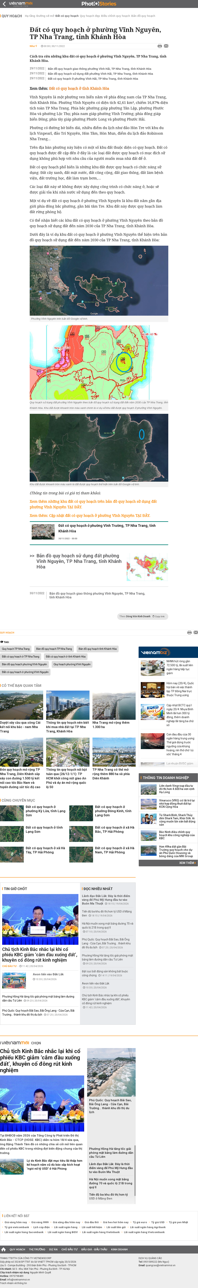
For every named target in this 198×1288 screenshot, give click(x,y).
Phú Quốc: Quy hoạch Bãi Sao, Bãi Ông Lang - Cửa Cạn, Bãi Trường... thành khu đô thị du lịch (106, 943)
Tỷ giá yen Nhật (178, 1222)
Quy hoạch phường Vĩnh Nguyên (72, 664)
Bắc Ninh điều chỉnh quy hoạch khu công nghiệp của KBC (177, 835)
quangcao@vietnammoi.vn (160, 1265)
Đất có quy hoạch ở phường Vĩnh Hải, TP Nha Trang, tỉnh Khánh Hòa (93, 78)
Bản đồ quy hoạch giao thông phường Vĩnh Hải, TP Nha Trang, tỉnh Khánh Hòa (99, 68)
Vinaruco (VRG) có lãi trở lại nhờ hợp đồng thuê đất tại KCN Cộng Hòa (177, 803)
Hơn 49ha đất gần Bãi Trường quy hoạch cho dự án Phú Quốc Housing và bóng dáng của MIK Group (176, 851)
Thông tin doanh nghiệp (166, 778)
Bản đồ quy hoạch (143, 15)
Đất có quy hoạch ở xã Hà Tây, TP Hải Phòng (45, 850)
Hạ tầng (30, 15)
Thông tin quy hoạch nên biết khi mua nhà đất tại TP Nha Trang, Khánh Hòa (67, 727)
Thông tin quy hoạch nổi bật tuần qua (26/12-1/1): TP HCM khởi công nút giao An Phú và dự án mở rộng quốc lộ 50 (66, 778)
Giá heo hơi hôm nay (116, 1222)
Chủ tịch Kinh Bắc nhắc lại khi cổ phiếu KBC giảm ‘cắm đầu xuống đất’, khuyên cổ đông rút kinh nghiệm (39, 955)
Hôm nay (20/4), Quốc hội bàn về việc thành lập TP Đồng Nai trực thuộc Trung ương (180, 689)
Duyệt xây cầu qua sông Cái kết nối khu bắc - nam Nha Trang (20, 727)
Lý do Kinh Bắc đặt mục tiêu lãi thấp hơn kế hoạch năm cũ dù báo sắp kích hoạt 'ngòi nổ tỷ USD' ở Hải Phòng (54, 1164)
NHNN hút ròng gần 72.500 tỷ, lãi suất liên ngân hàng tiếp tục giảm (180, 667)
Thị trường (37, 1249)
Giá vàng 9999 (40, 1222)
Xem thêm (187, 862)
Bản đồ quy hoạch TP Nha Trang (54, 649)
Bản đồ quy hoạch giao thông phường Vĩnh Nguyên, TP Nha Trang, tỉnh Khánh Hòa (97, 595)
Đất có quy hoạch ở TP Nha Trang (20, 656)
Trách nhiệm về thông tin (13, 1283)
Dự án (53, 1249)
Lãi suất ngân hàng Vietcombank (144, 1232)
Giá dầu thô (92, 1222)
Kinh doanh (119, 1249)
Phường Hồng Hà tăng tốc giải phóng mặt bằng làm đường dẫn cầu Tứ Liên (111, 1153)
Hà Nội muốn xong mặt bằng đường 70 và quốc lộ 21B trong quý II (110, 1183)
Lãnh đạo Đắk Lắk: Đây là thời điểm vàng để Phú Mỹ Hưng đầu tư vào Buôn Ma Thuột (106, 899)
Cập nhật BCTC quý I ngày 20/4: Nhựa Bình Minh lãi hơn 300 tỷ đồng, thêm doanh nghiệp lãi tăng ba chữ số (180, 715)
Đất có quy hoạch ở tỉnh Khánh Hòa (66, 656)
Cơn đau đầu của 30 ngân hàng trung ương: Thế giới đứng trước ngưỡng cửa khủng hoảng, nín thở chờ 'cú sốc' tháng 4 (181, 744)
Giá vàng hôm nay (16, 1222)
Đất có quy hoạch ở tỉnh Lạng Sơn (44, 829)
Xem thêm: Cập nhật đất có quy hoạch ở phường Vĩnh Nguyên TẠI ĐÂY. (90, 515)
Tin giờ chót (15, 889)
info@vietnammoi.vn (18, 1279)
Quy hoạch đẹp (90, 15)
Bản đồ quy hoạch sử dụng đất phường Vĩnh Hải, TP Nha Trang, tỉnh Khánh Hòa (100, 73)
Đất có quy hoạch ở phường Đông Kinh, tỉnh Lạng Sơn (113, 811)
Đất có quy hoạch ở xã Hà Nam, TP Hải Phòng (114, 850)
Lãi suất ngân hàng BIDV (63, 1232)
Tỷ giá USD (158, 1222)
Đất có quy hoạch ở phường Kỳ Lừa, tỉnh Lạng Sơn (45, 811)
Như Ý (33, 46)
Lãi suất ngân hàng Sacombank (24, 1232)
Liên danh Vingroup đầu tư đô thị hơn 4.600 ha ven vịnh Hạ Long (176, 789)
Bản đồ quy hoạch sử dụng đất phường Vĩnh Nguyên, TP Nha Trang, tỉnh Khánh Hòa (79, 561)
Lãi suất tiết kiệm (92, 1227)
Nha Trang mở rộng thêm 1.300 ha (110, 725)
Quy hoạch (12, 16)
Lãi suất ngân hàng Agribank (148, 1227)
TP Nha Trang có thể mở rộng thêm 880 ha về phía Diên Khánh (111, 774)
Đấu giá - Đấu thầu (94, 1249)
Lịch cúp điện (41, 1227)
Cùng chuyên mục (18, 800)
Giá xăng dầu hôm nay (66, 1222)
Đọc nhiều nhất (98, 889)
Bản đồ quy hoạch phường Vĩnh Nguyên (24, 664)
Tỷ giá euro (140, 1222)
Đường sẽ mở (45, 15)
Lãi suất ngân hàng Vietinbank (101, 1232)
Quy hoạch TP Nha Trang (16, 649)
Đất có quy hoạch (67, 15)
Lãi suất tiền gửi (116, 1227)
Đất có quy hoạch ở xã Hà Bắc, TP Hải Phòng (114, 829)
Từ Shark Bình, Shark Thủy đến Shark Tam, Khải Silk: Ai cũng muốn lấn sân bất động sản (177, 820)
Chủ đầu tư (9, 966)
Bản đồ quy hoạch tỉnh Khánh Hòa (98, 649)
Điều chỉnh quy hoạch (115, 15)
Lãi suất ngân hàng (65, 1227)
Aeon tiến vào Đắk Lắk (48, 974)
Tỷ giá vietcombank (17, 1227)
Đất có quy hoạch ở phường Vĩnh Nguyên (25, 672)
